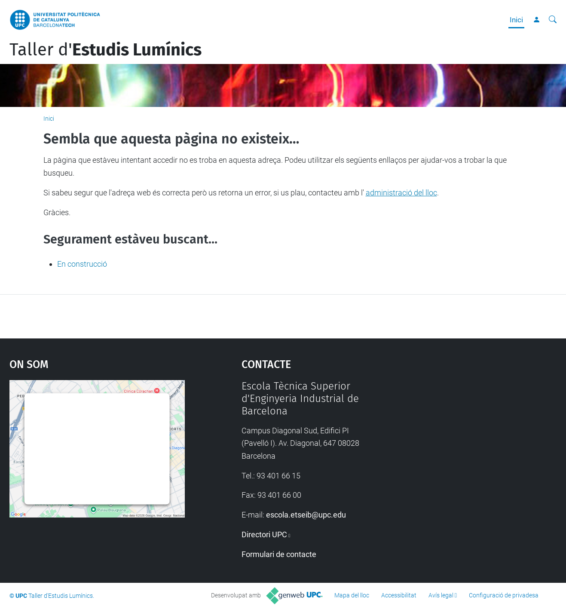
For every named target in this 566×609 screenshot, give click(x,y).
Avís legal (440, 595)
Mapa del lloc (351, 595)
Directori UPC (264, 534)
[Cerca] (553, 19)
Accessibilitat (398, 595)
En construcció (82, 263)
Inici (516, 19)
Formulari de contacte (279, 554)
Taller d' (105, 50)
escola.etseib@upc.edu (306, 514)
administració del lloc (401, 192)
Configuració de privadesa (503, 595)
